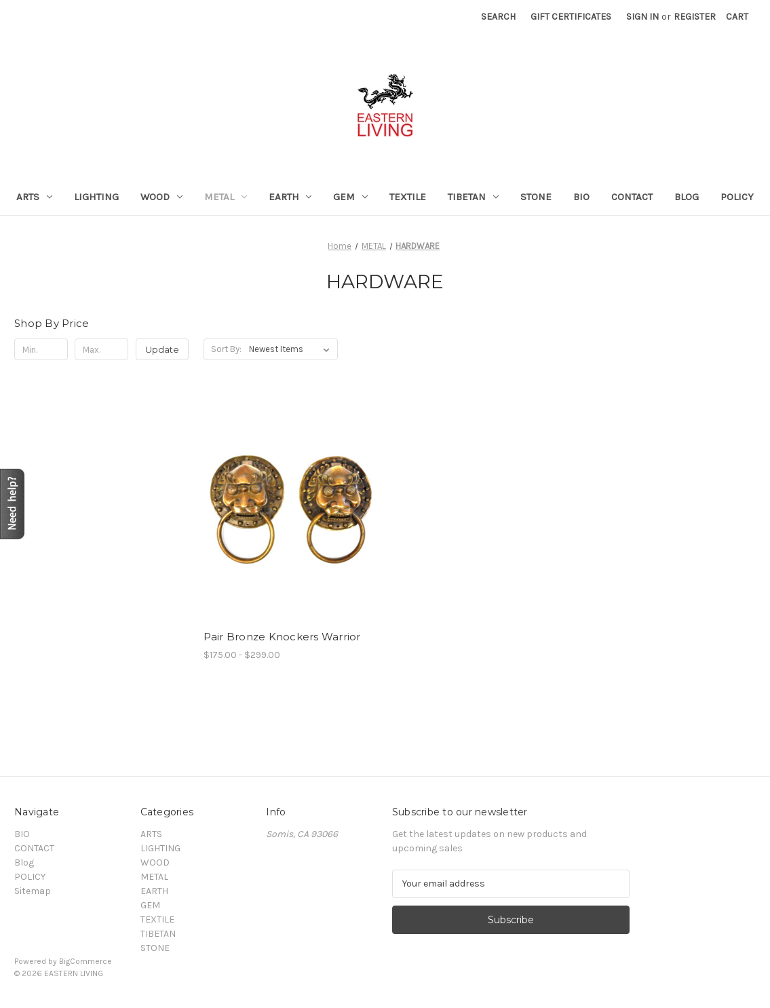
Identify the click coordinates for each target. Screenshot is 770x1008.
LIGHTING (96, 197)
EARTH (290, 197)
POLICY (737, 197)
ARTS (34, 197)
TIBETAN (473, 197)
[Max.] (101, 349)
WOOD (161, 197)
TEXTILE (407, 197)
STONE (536, 197)
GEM (350, 197)
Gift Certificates (571, 16)
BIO (581, 197)
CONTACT (632, 197)
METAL (225, 197)
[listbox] (292, 349)
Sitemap (32, 891)
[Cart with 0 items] (737, 16)
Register (695, 16)
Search (498, 16)
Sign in (642, 16)
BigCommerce (85, 961)
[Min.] (41, 349)
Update (162, 349)
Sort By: (226, 349)
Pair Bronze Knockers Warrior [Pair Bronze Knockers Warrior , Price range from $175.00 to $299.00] (282, 636)
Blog (686, 197)
